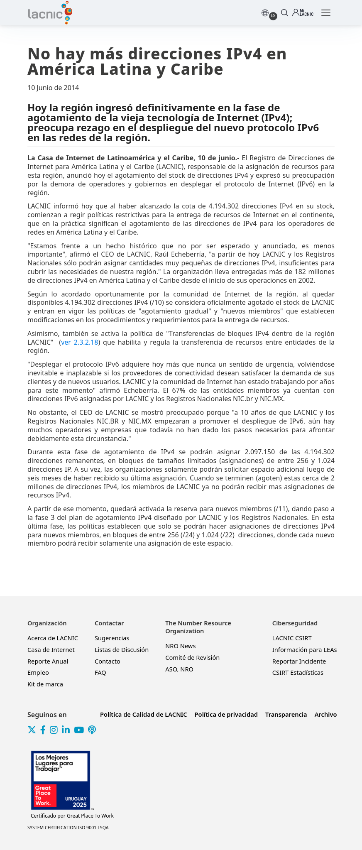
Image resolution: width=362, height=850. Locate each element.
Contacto (107, 661)
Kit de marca (45, 684)
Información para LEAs (304, 649)
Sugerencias (112, 638)
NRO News (180, 646)
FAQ (100, 672)
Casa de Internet (51, 649)
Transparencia (286, 714)
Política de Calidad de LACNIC (143, 714)
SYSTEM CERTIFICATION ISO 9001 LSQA (68, 827)
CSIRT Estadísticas (297, 672)
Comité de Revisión (192, 657)
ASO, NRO (179, 669)
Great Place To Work (72, 815)
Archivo (326, 714)
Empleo (38, 672)
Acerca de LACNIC (52, 638)
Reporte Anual (47, 661)
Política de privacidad (226, 714)
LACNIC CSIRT (292, 638)
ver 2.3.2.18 (79, 342)
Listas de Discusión (122, 649)
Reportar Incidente (299, 661)
